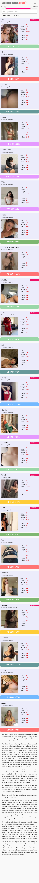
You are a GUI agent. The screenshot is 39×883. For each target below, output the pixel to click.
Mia (2, 20)
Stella (3, 215)
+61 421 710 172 (13, 469)
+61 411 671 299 (13, 46)
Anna (3, 703)
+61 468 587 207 (13, 567)
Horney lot (5, 605)
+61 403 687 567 (13, 372)
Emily (3, 670)
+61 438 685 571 (13, 79)
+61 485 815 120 (13, 664)
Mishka (4, 280)
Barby (3, 377)
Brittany (4, 573)
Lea (2, 540)
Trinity (4, 182)
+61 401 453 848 (13, 111)
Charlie (4, 410)
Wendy (4, 475)
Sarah (3, 117)
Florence (4, 443)
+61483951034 (12, 599)
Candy (3, 52)
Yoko (3, 312)
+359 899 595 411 (14, 209)
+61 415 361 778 (13, 502)
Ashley (4, 85)
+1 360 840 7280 (13, 697)
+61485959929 (12, 241)
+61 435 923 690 (13, 274)
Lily (3, 345)
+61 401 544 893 (13, 306)
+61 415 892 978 (13, 534)
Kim (3, 508)
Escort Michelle (7, 150)
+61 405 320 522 (13, 632)
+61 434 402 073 (13, 437)
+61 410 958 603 (13, 144)
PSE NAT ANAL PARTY (11, 247)
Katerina (4, 638)
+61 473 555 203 (13, 339)
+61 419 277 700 (13, 404)
